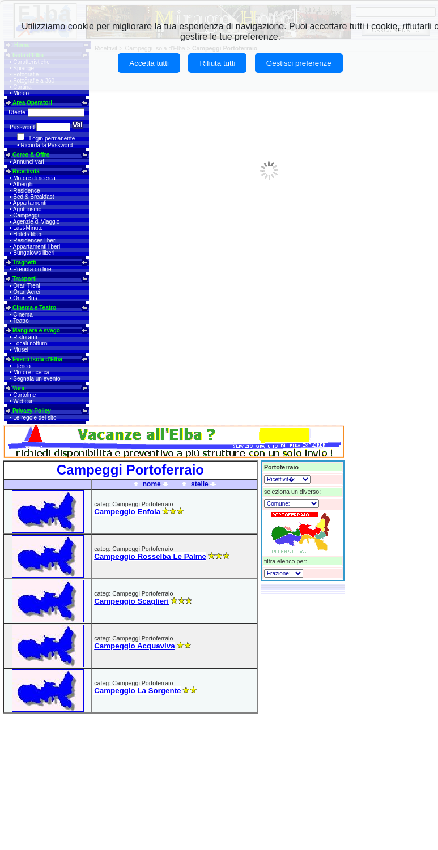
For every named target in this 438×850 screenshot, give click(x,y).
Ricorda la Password (47, 145)
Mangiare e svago (36, 330)
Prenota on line (32, 269)
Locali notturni (30, 343)
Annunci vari (28, 162)
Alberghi (23, 184)
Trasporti (24, 279)
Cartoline (24, 395)
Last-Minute (27, 228)
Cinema (22, 314)
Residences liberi (34, 240)
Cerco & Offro (31, 155)
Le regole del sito (34, 418)
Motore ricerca (31, 372)
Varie (19, 388)
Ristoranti (25, 337)
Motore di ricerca (34, 178)
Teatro (21, 321)
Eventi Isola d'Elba (37, 359)
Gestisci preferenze (298, 63)
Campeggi (26, 215)
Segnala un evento (36, 378)
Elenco (22, 366)
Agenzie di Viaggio (36, 222)
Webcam (24, 401)
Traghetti (24, 262)
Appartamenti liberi (36, 247)
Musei (20, 350)
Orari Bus (25, 298)
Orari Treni (26, 286)
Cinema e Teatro (34, 308)
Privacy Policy (31, 411)
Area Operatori (32, 103)
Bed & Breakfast (33, 197)
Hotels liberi (27, 234)
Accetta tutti (149, 63)
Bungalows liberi (33, 253)
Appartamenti (29, 203)
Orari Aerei (26, 292)
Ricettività (26, 171)
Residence (26, 190)
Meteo (21, 93)
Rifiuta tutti (217, 63)
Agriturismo (27, 209)
